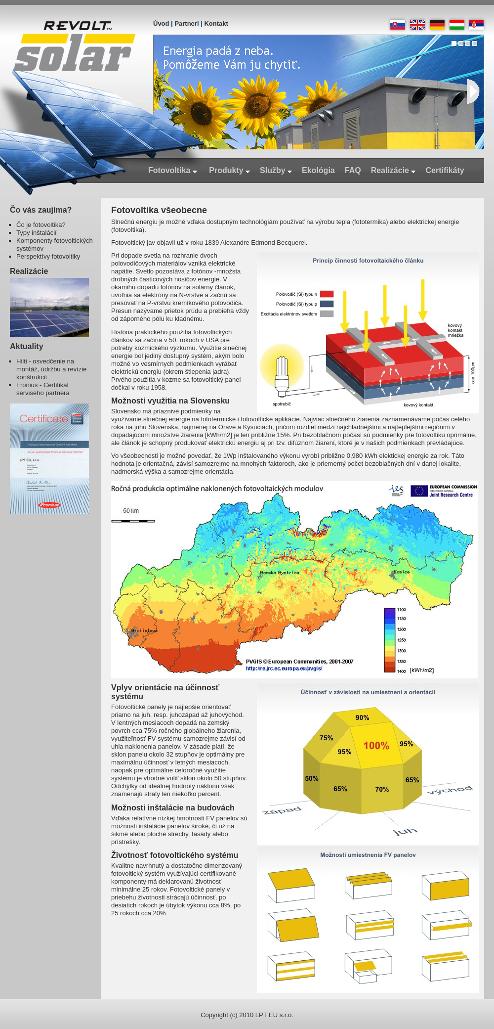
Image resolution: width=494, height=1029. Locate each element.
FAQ (353, 170)
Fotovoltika (172, 170)
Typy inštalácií (36, 232)
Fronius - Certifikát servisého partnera (43, 389)
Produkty (229, 170)
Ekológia (318, 170)
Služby (276, 170)
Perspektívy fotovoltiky (48, 256)
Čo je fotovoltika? (41, 224)
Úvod (161, 23)
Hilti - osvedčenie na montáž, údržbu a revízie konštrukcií (51, 369)
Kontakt (216, 23)
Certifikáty (444, 170)
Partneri (186, 23)
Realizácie (393, 170)
